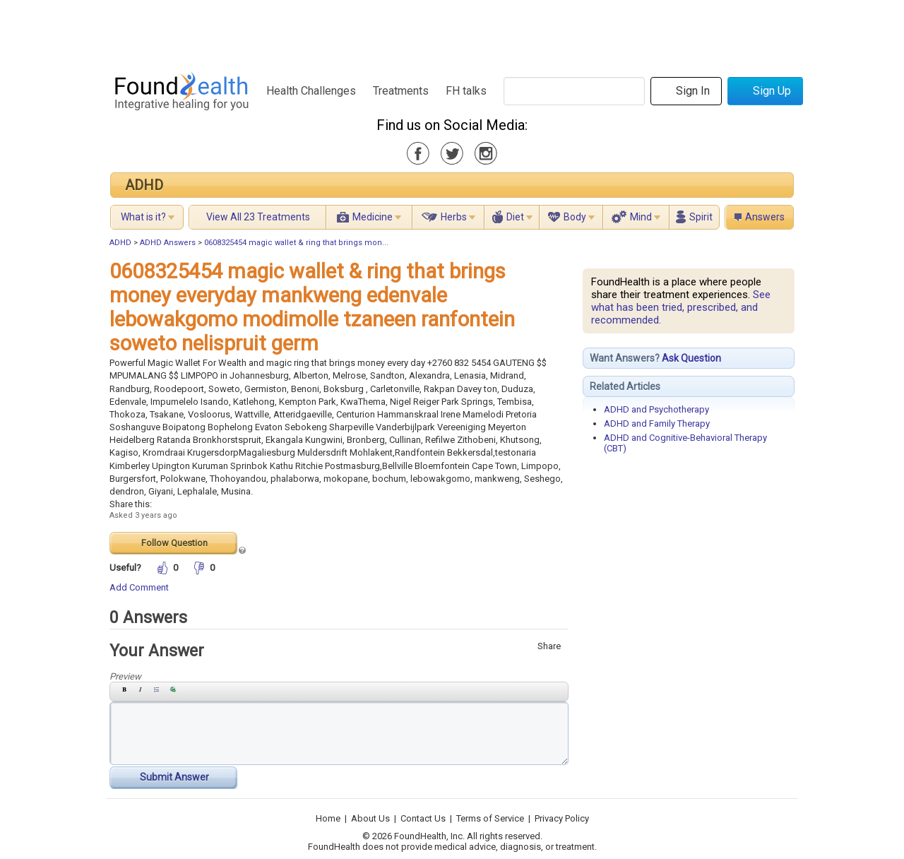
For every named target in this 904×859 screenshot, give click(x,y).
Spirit (701, 217)
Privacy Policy (562, 818)
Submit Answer (174, 777)
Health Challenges (311, 90)
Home (328, 818)
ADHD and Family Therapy (657, 423)
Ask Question (691, 358)
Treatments (401, 90)
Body (575, 217)
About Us (370, 818)
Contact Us (423, 818)
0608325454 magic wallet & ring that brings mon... (296, 242)
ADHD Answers (168, 242)
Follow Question (174, 543)
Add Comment (139, 587)
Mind (641, 217)
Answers (765, 217)
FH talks (466, 90)
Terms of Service (490, 818)
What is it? (143, 217)
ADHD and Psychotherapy (656, 409)
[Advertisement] (451, 32)
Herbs (454, 217)
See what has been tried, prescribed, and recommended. (681, 307)
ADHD (144, 185)
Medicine (372, 217)
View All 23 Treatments (258, 217)
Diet (515, 217)
